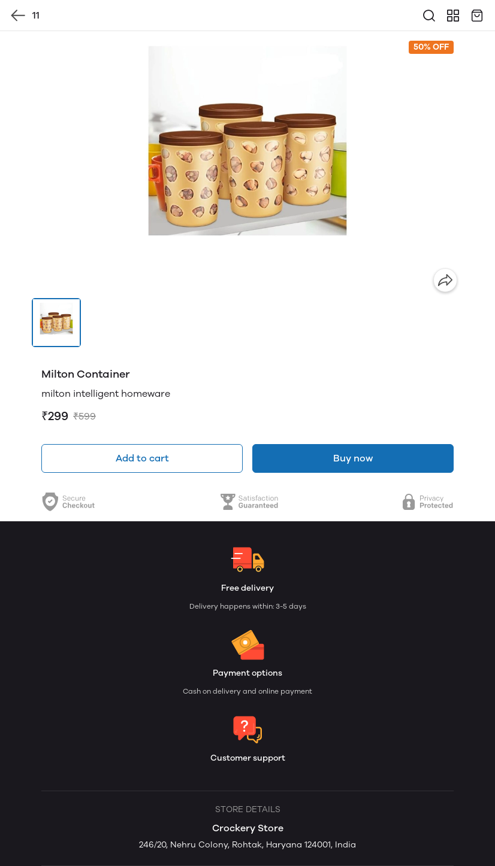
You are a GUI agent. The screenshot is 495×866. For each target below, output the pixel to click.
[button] (56, 322)
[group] (247, 164)
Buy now (353, 458)
